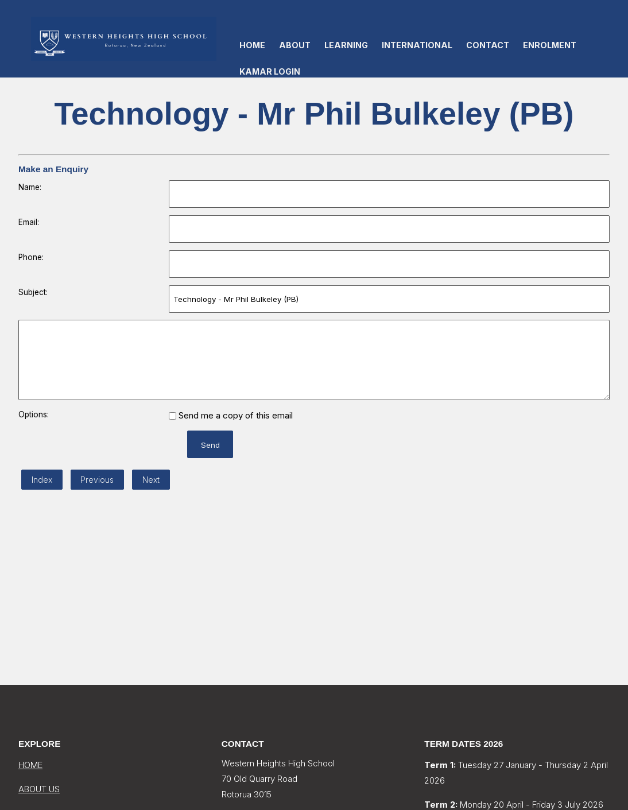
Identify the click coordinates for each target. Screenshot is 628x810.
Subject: (33, 292)
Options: (33, 414)
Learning (346, 45)
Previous (97, 480)
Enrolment (549, 45)
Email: (28, 222)
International (417, 45)
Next (151, 480)
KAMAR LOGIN (269, 71)
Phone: (31, 257)
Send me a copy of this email (231, 415)
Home (252, 45)
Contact (487, 45)
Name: (29, 187)
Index (42, 480)
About (295, 45)
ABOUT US (39, 789)
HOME (30, 764)
